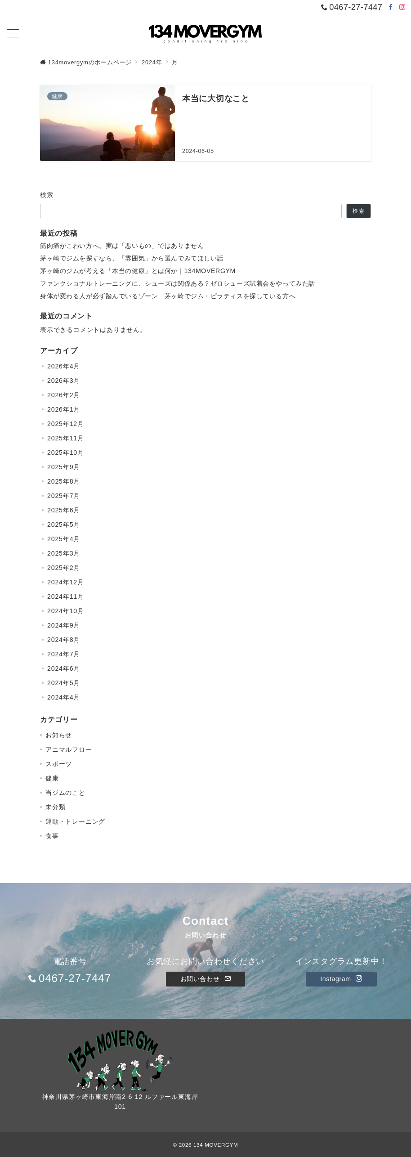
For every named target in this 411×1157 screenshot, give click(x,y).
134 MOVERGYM (215, 1145)
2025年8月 (63, 481)
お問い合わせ (205, 978)
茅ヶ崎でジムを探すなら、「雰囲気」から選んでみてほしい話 (131, 258)
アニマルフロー (68, 749)
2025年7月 (63, 495)
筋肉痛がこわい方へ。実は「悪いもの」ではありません (122, 245)
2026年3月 (63, 380)
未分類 (55, 807)
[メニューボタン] (13, 34)
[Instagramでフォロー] (402, 7)
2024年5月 (63, 682)
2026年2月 (63, 395)
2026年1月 (63, 409)
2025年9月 (63, 467)
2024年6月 (63, 668)
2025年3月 (63, 553)
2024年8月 (63, 639)
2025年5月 (63, 524)
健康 (52, 778)
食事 (52, 835)
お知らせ (58, 735)
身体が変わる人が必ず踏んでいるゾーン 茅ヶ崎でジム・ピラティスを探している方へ (167, 296)
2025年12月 (65, 423)
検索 (47, 194)
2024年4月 (63, 697)
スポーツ (58, 763)
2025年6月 (63, 510)
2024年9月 (63, 625)
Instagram (341, 978)
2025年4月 (63, 539)
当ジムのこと (65, 792)
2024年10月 (65, 610)
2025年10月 (65, 452)
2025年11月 (65, 438)
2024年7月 (63, 654)
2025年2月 (63, 567)
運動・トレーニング (75, 821)
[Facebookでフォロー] (391, 7)
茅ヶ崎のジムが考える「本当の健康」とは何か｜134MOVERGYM (138, 270)
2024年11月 (65, 596)
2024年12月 (65, 582)
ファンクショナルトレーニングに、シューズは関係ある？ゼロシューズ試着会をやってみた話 (177, 283)
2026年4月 (63, 366)
